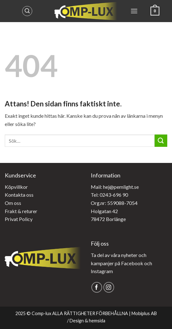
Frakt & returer (21, 211)
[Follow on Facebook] (96, 287)
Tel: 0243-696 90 (109, 195)
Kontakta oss (19, 195)
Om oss (13, 203)
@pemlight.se (124, 187)
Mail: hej (100, 187)
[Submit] (161, 141)
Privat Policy (19, 219)
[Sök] (27, 11)
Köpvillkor (16, 187)
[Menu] (134, 11)
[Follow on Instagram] (108, 287)
